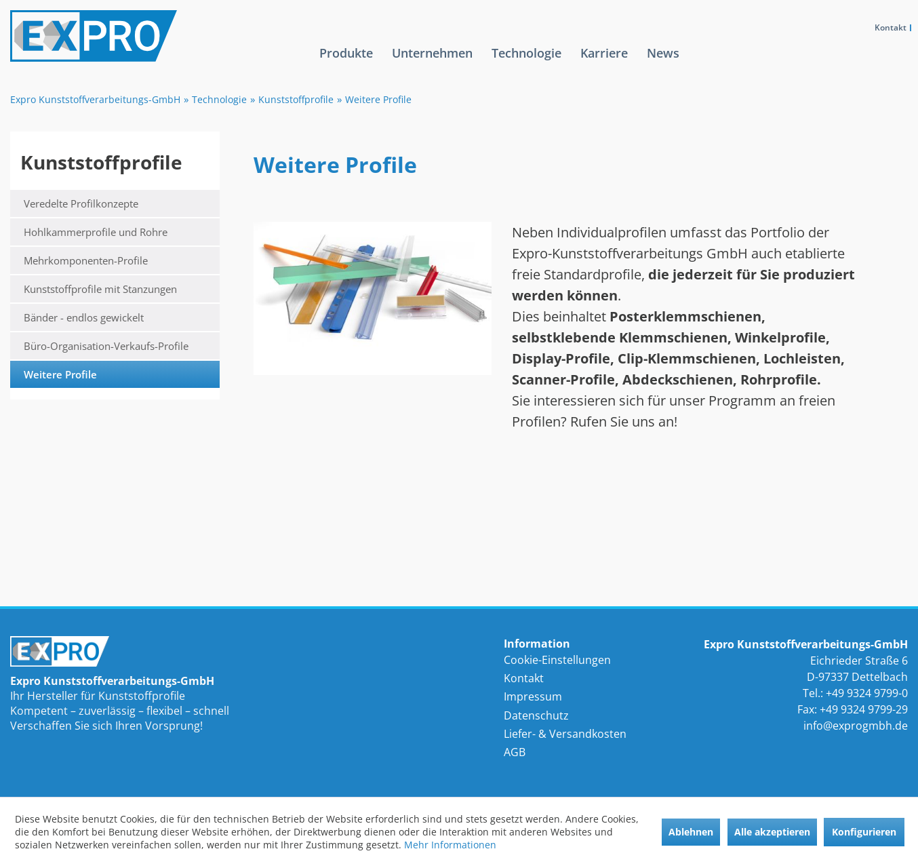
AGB (514, 752)
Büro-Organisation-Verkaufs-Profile (106, 346)
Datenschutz (536, 715)
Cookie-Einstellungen (557, 659)
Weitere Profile (60, 374)
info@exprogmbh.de (855, 725)
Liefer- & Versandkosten (565, 733)
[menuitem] (346, 63)
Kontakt (890, 27)
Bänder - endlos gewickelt (84, 317)
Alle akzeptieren (772, 831)
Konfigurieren (864, 831)
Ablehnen (690, 831)
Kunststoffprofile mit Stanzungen (100, 289)
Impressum (533, 696)
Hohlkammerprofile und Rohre (95, 232)
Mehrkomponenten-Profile (86, 260)
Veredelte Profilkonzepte (81, 203)
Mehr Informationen (450, 844)
